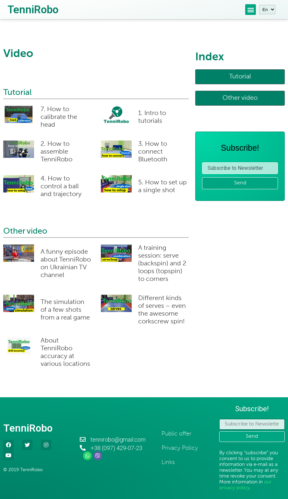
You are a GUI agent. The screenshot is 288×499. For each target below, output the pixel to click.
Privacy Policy (180, 448)
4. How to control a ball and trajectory (61, 187)
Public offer (176, 434)
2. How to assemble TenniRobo (56, 152)
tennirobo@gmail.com (118, 439)
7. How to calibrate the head (59, 117)
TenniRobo (32, 9)
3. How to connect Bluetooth (152, 152)
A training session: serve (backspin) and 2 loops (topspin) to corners (162, 264)
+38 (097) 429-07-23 (116, 448)
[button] (240, 76)
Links (168, 462)
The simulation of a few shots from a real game (65, 310)
